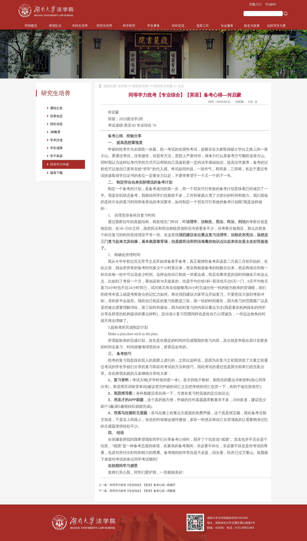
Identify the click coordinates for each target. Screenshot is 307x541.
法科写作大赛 (276, 25)
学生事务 (153, 25)
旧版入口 (255, 4)
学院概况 (30, 25)
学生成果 (56, 148)
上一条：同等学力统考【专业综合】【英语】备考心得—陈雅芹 (137, 484)
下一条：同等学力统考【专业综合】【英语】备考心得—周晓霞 (137, 490)
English (271, 4)
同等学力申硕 (59, 164)
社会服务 (227, 25)
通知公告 (56, 108)
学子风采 (56, 156)
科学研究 (129, 25)
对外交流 (178, 25)
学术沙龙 (56, 140)
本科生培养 (80, 25)
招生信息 (56, 124)
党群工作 (202, 25)
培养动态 (56, 116)
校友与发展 (252, 25)
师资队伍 (55, 25)
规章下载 (56, 173)
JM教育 (55, 132)
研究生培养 (104, 25)
